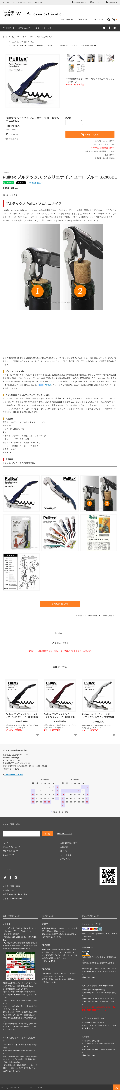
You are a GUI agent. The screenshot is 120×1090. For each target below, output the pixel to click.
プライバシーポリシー (12, 897)
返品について (109, 155)
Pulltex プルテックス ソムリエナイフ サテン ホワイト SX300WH (98, 715)
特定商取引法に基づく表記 (104, 158)
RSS (5, 890)
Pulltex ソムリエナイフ (68, 46)
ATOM (10, 890)
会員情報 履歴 (79, 2)
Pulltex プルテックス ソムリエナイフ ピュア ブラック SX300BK (22, 715)
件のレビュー (36, 183)
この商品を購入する (60, 604)
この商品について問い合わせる (88, 615)
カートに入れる (90, 134)
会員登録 (112, 2)
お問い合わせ (24, 28)
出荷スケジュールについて (104, 141)
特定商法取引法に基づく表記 (15, 894)
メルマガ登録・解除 (42, 28)
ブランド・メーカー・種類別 (22, 46)
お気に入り (12, 139)
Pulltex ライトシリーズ (89, 46)
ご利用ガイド (9, 28)
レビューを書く (60, 642)
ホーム (5, 37)
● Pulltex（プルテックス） (46, 46)
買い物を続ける (110, 615)
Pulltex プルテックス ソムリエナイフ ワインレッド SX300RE (60, 715)
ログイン (95, 2)
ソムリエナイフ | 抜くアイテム (23, 42)
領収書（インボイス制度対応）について (99, 151)
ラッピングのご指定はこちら (103, 144)
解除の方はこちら (64, 833)
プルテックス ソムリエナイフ (41, 37)
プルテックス (19, 37)
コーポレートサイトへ (13, 774)
